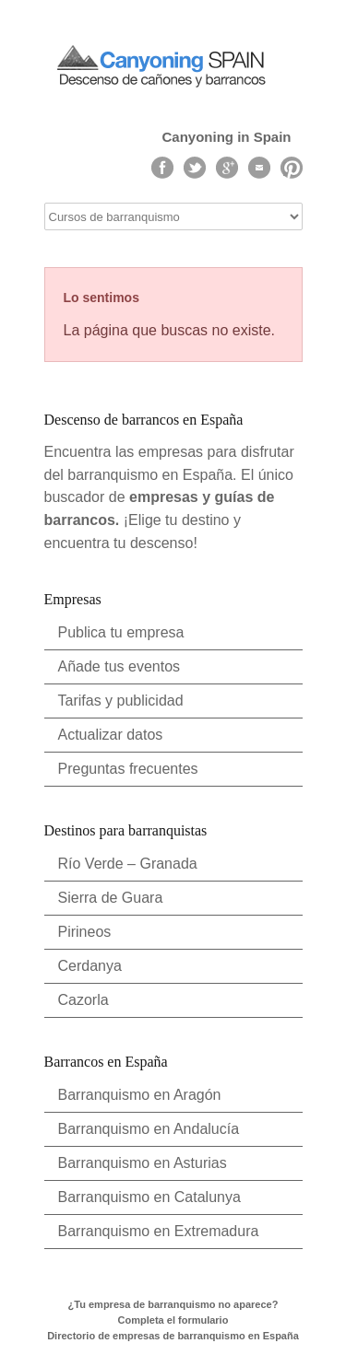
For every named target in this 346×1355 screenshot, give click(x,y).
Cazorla (83, 1000)
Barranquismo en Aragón (139, 1095)
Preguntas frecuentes (128, 769)
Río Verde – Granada (127, 863)
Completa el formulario (173, 1320)
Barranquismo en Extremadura (158, 1231)
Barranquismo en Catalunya (149, 1197)
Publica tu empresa (121, 632)
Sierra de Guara (110, 897)
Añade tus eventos (119, 666)
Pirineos (85, 932)
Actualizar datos (110, 734)
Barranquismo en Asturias (142, 1163)
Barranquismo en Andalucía (149, 1129)
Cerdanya (90, 966)
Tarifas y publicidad (121, 700)
